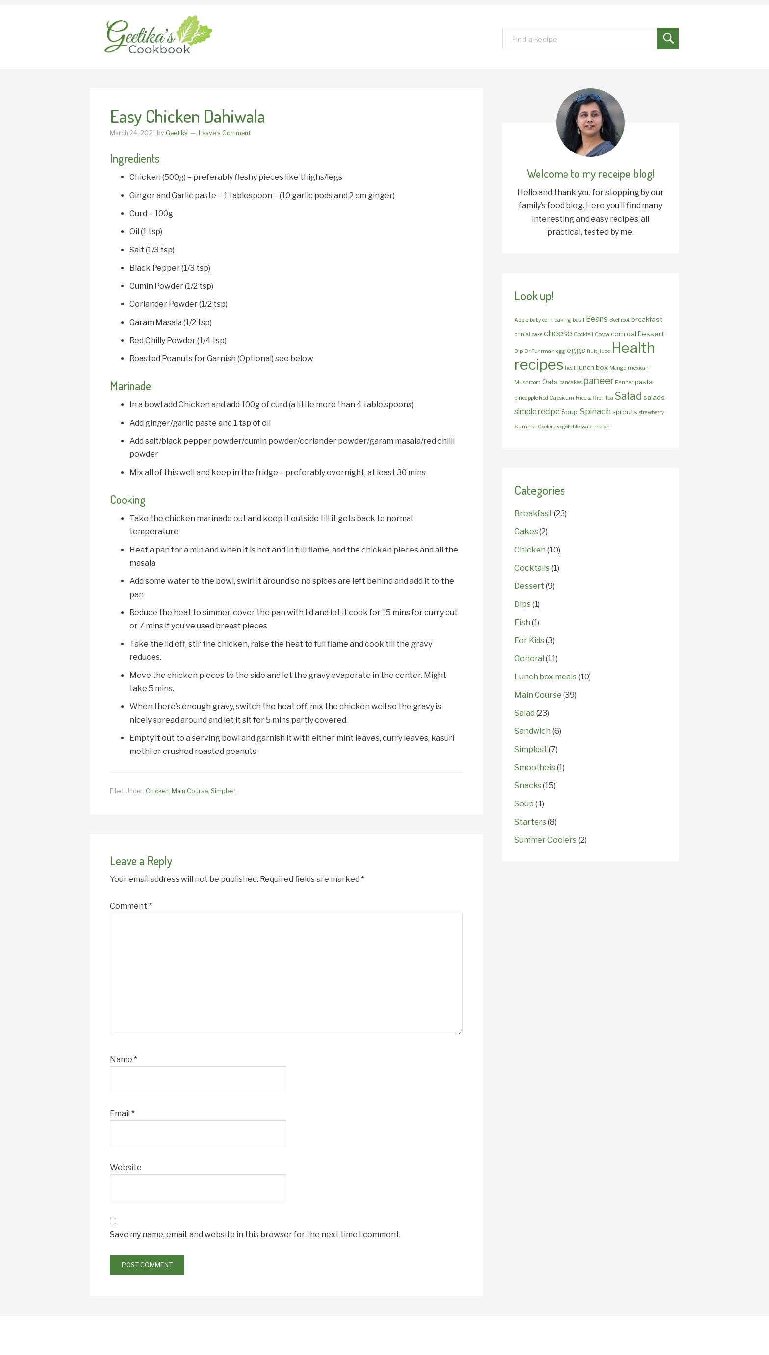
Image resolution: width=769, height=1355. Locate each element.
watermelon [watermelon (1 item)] (595, 427)
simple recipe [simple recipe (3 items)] (537, 411)
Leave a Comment (225, 133)
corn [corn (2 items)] (618, 334)
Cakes (526, 531)
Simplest (223, 791)
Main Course (190, 791)
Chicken (157, 791)
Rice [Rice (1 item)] (581, 398)
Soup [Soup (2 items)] (569, 412)
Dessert (529, 586)
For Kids (529, 640)
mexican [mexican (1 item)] (638, 368)
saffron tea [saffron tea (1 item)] (600, 398)
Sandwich (532, 731)
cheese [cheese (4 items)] (558, 333)
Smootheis (534, 767)
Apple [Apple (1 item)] (521, 320)
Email (122, 1113)
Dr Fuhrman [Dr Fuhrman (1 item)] (539, 351)
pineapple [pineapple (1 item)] (526, 398)
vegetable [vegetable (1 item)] (568, 427)
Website (126, 1167)
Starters (530, 822)
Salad (524, 713)
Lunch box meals (545, 676)
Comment (131, 906)
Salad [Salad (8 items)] (628, 396)
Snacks (527, 785)
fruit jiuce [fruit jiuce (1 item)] (598, 351)
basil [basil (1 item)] (578, 320)
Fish (522, 622)
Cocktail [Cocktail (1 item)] (583, 334)
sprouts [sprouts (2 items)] (624, 412)
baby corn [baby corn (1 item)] (541, 320)
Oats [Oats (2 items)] (550, 382)
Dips (522, 604)
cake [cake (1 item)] (537, 334)
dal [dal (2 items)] (631, 334)
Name (123, 1059)
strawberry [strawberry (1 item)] (651, 412)
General (529, 658)
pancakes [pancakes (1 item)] (570, 382)
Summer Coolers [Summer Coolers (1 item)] (534, 427)
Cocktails (532, 568)
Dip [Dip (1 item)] (518, 351)
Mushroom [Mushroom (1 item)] (527, 382)
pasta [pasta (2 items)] (644, 382)
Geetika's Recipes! (178, 36)
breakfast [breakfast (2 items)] (646, 319)
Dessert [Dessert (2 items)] (651, 334)
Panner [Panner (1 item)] (624, 382)
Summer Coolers (545, 840)
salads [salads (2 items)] (654, 397)
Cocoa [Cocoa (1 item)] (602, 334)
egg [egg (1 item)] (560, 351)
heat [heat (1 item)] (570, 368)
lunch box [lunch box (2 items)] (592, 367)
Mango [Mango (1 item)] (617, 368)
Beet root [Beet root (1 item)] (619, 320)
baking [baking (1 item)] (562, 320)
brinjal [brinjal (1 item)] (522, 334)
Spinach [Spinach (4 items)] (595, 411)
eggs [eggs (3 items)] (576, 350)
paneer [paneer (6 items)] (598, 381)
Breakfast (533, 513)
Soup (524, 803)
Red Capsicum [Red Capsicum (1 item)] (556, 398)
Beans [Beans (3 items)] (597, 319)
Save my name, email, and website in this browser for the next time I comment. (255, 1234)
